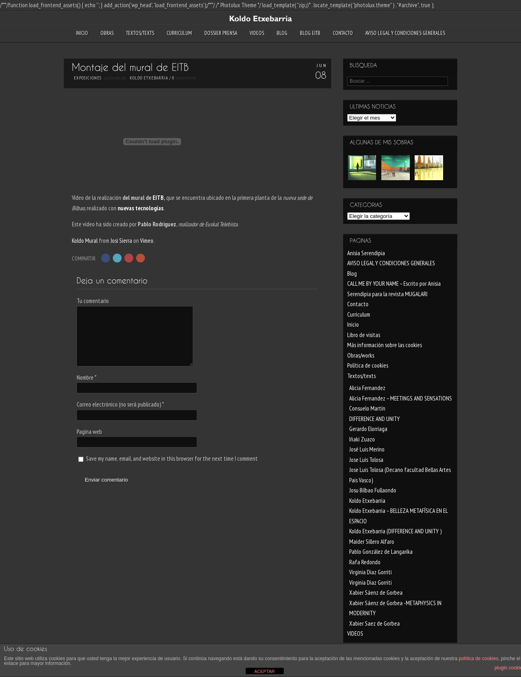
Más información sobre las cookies (384, 345)
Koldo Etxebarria (149, 78)
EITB (158, 197)
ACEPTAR (264, 671)
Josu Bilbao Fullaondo (372, 490)
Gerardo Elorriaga (368, 429)
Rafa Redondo (365, 562)
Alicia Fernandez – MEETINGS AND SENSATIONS (400, 398)
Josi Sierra (121, 240)
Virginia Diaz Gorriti (370, 572)
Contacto (343, 33)
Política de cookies (367, 365)
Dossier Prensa (220, 33)
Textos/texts (140, 33)
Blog (282, 33)
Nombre (86, 377)
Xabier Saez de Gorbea (374, 623)
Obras (107, 33)
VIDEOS (257, 33)
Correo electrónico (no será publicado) (120, 404)
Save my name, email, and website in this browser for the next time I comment (172, 458)
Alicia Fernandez (367, 388)
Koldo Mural (85, 240)
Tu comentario (93, 301)
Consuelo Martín (367, 408)
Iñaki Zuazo (362, 439)
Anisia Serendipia (366, 253)
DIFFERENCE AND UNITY (374, 419)
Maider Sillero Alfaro (371, 541)
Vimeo (146, 240)
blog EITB (310, 33)
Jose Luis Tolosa (366, 460)
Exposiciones (88, 78)
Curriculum (179, 33)
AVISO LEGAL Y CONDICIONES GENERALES (405, 33)
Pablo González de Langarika (381, 551)
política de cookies (479, 658)
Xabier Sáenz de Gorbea (376, 592)
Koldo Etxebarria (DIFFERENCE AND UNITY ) (395, 531)
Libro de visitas (363, 335)
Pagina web (89, 431)
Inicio (82, 33)
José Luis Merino (367, 449)
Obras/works (360, 355)
